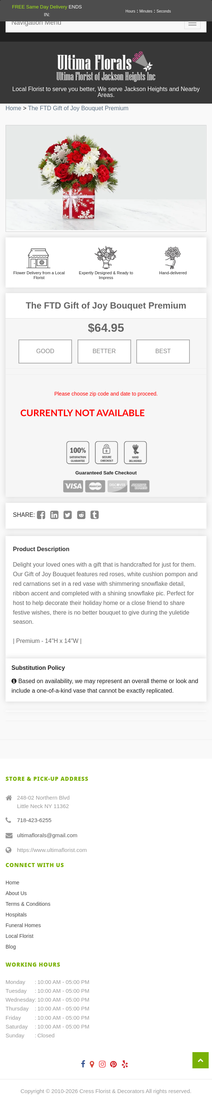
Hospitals (16, 915)
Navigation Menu (36, 22)
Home (13, 108)
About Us (16, 893)
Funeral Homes (23, 925)
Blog (11, 947)
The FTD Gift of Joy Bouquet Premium (78, 108)
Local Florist (19, 936)
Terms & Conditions (28, 904)
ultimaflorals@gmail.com (47, 835)
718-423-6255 (34, 820)
